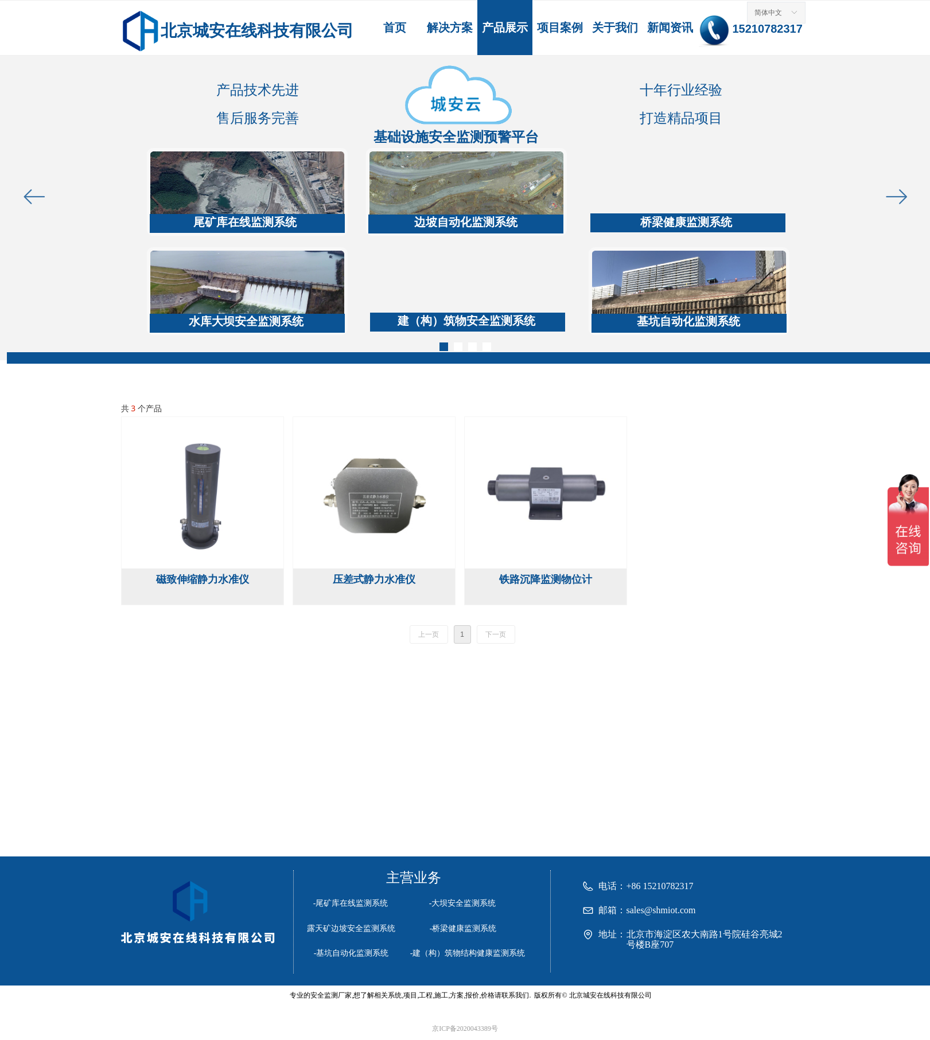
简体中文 (768, 13)
